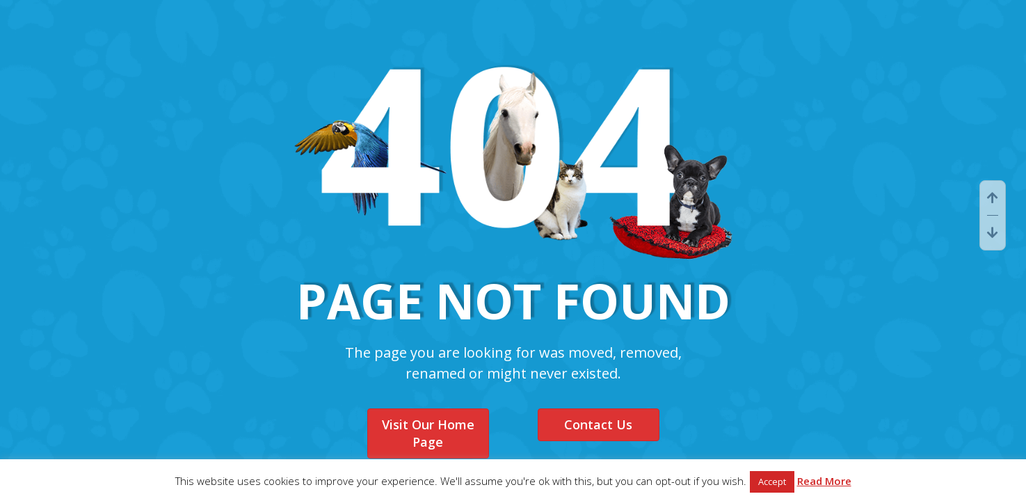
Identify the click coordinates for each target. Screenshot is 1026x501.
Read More (824, 481)
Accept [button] (772, 481)
